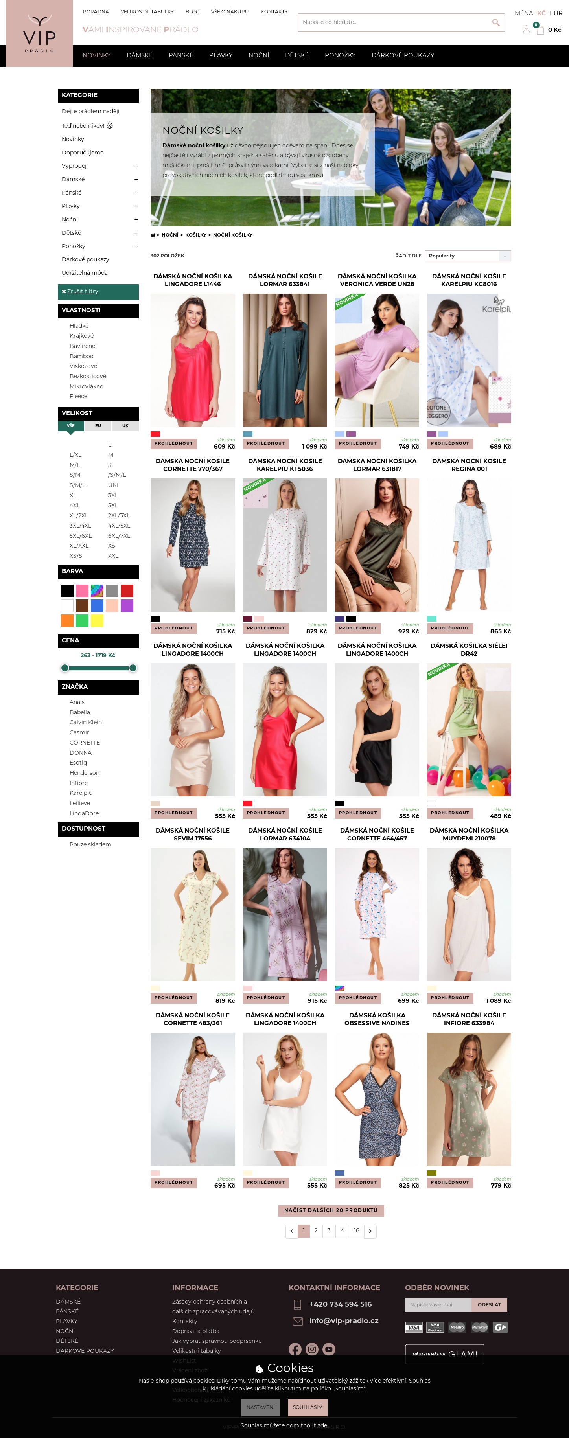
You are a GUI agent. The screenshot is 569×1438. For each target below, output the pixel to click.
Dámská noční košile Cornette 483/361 (193, 1020)
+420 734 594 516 (340, 1305)
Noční (259, 56)
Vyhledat (496, 22)
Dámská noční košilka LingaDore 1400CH (285, 1020)
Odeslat (489, 1305)
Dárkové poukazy (403, 56)
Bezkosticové (83, 376)
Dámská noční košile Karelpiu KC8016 (469, 281)
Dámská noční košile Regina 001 (469, 466)
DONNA (76, 753)
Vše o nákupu (230, 12)
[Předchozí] (291, 1232)
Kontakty (274, 12)
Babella (75, 712)
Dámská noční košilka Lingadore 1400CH (192, 650)
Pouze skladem (85, 844)
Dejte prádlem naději (91, 112)
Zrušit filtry (80, 292)
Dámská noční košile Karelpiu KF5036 (285, 466)
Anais (72, 702)
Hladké (74, 326)
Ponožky (340, 56)
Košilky (195, 235)
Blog (192, 12)
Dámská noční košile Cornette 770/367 (193, 466)
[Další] (370, 1232)
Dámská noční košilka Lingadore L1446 (192, 281)
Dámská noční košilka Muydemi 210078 (469, 835)
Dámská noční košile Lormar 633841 (285, 281)
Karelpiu (76, 793)
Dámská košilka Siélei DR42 (469, 650)
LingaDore (79, 813)
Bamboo (77, 356)
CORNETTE (80, 743)
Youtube (328, 1349)
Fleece (73, 396)
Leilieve (75, 803)
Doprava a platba (195, 1332)
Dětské (297, 56)
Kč (541, 14)
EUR (556, 14)
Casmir (74, 732)
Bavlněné (77, 346)
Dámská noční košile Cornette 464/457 (377, 835)
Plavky (221, 56)
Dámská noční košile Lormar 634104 (285, 835)
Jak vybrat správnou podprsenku (217, 1341)
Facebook (295, 1349)
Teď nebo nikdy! (88, 126)
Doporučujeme (82, 153)
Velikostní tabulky (147, 12)
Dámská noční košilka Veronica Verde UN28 (377, 281)
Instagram (312, 1349)
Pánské (181, 56)
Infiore (74, 783)
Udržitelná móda (85, 273)
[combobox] (468, 255)
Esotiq (73, 763)
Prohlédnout (174, 443)
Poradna (96, 12)
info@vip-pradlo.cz (344, 1321)
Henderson (79, 773)
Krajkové (77, 336)
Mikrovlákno (81, 386)
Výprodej (74, 166)
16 (356, 1231)
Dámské (140, 56)
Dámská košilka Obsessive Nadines (377, 1020)
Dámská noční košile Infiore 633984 (469, 1020)
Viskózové (78, 366)
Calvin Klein (81, 722)
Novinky (97, 56)
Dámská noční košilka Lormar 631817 (377, 466)
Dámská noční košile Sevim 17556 (193, 835)
